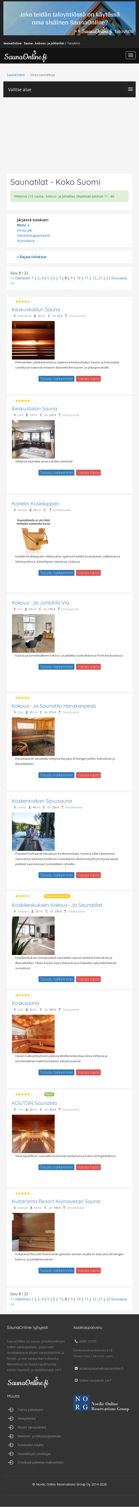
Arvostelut (26, 240)
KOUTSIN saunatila (34, 1103)
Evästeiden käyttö (31, 1445)
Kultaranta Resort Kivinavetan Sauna (56, 1201)
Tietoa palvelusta (30, 1410)
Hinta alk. (25, 230)
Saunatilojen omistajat (34, 1454)
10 (78, 278)
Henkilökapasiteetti (33, 235)
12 (94, 278)
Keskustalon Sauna (34, 408)
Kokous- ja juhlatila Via (40, 603)
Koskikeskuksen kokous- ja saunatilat (57, 905)
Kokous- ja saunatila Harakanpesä (54, 706)
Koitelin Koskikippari (36, 503)
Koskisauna (25, 1003)
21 (100, 278)
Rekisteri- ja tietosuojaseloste (39, 1436)
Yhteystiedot (27, 1418)
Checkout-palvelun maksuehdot (41, 1462)
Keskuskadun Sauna (36, 309)
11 (86, 278)
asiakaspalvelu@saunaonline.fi (98, 1368)
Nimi (21, 225)
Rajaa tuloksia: (33, 256)
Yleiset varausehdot (32, 1427)
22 (108, 278)
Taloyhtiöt (73, 43)
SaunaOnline (16, 75)
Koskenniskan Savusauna (42, 801)
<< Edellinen (20, 278)
